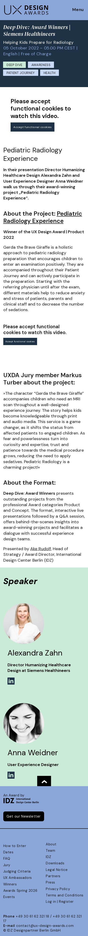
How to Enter (14, 846)
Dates (8, 852)
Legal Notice (57, 869)
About (51, 844)
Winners (10, 884)
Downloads (55, 863)
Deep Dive (15, 65)
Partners (53, 876)
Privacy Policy (58, 889)
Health (50, 73)
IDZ (48, 857)
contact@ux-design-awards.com (45, 925)
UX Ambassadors (17, 877)
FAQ (6, 858)
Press (50, 882)
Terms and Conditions (65, 895)
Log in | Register (60, 901)
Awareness (41, 65)
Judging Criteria (17, 871)
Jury (6, 865)
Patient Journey (21, 73)
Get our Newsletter (24, 816)
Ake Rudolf (40, 549)
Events (9, 897)
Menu (78, 9)
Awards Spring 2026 (20, 890)
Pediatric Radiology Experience (42, 217)
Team (50, 850)
